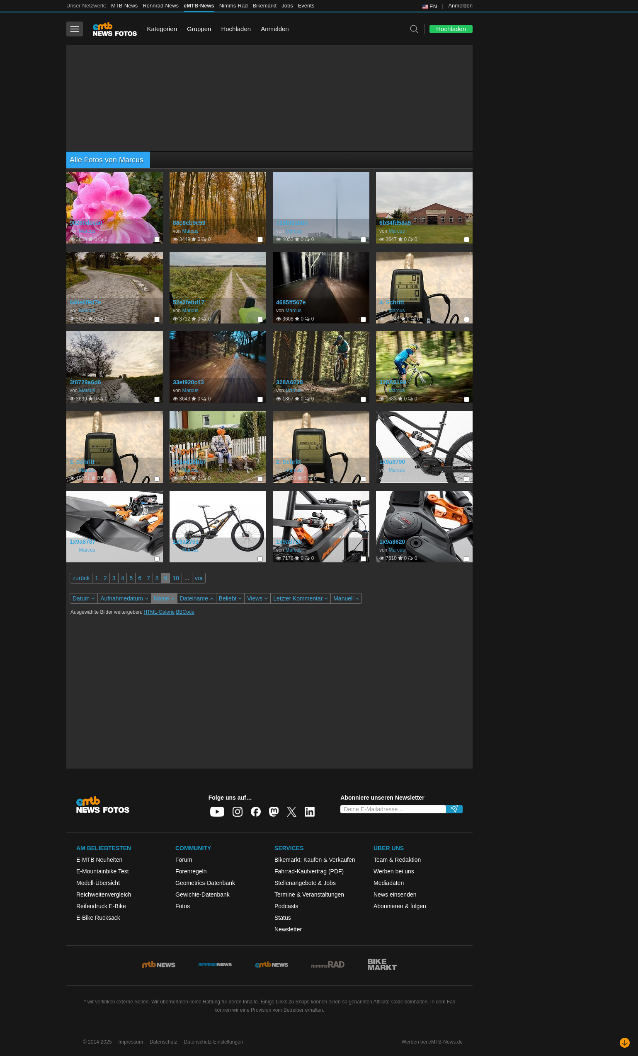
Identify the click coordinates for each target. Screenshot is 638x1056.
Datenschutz (163, 1042)
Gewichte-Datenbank (202, 894)
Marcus (87, 231)
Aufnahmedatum (124, 598)
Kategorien (162, 28)
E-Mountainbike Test (102, 871)
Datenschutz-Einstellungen (213, 1042)
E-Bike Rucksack (98, 917)
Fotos (182, 906)
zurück (81, 578)
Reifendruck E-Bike (101, 906)
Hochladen (236, 28)
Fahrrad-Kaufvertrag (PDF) (309, 871)
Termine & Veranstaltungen (309, 894)
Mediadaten (389, 883)
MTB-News (124, 5)
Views (257, 598)
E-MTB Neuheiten (99, 859)
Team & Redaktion (397, 859)
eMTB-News (199, 5)
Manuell (346, 598)
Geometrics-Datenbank (205, 883)
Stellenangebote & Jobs (305, 883)
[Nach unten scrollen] (625, 1043)
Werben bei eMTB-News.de (432, 1042)
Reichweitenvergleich (103, 894)
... (186, 578)
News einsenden (395, 894)
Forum (183, 859)
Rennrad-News (161, 5)
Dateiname (196, 598)
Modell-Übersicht (98, 883)
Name (164, 598)
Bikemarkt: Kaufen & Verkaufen (314, 859)
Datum (84, 598)
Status (282, 917)
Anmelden (460, 5)
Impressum (131, 1042)
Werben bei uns (394, 871)
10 (175, 578)
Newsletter (288, 929)
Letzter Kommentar (300, 598)
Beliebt (230, 598)
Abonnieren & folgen (400, 906)
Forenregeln (191, 871)
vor (199, 578)
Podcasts (286, 906)
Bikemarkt (264, 5)
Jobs (287, 5)
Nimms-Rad (233, 5)
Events (306, 5)
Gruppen (199, 28)
